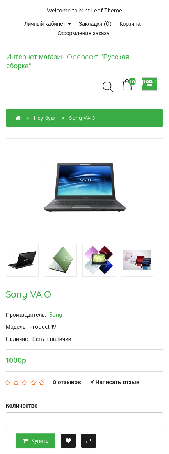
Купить (35, 440)
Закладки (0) (95, 23)
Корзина (129, 23)
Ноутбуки (45, 118)
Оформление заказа (83, 33)
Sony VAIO (82, 118)
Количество (22, 405)
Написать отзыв (114, 382)
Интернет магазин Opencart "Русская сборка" (67, 61)
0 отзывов (67, 382)
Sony (55, 314)
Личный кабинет (47, 23)
